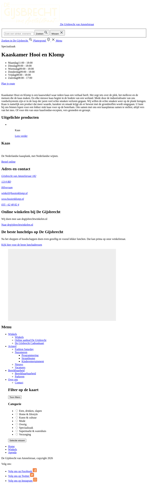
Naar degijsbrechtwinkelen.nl (17, 224)
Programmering (30, 355)
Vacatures (20, 367)
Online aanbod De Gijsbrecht (30, 340)
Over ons (13, 379)
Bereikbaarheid (16, 370)
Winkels (12, 334)
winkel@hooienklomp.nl (14, 193)
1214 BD (6, 181)
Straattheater (28, 358)
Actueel (12, 346)
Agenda (12, 452)
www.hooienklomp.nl (12, 198)
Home (11, 446)
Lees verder (21, 136)
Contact (19, 382)
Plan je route (8, 83)
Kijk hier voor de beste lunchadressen (21, 244)
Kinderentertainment (33, 361)
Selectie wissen (17, 440)
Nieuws (19, 364)
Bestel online (8, 161)
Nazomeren (21, 352)
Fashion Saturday (24, 349)
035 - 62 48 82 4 (10, 204)
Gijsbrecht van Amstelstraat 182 (18, 176)
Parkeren (19, 376)
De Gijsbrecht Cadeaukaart (29, 343)
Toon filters (14, 397)
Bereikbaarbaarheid (25, 373)
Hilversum (7, 187)
